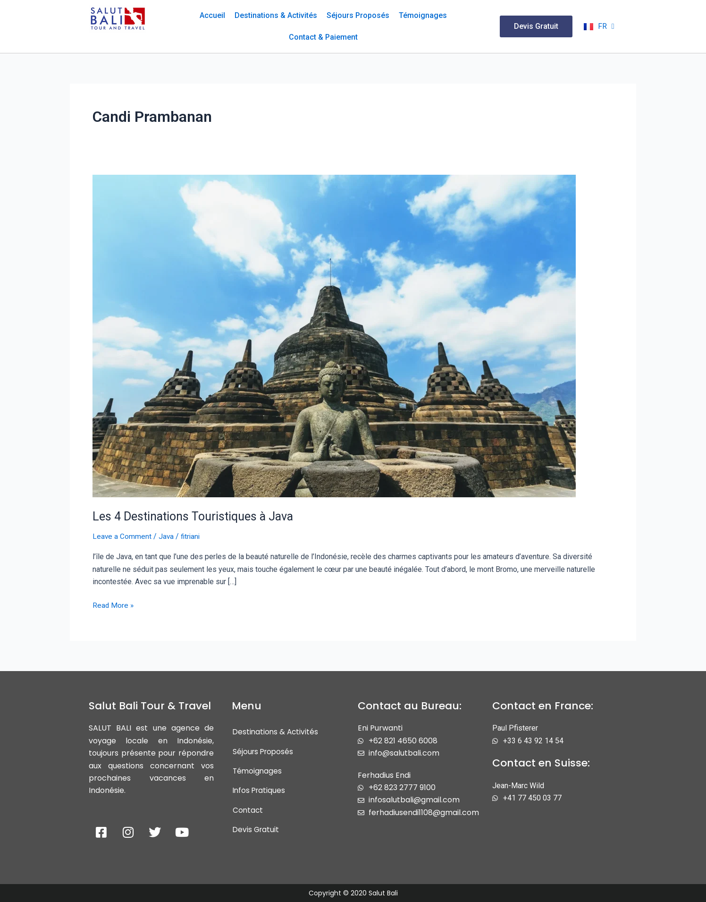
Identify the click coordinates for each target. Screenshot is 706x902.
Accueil (212, 15)
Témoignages (423, 15)
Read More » (113, 604)
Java (167, 536)
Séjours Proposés (358, 15)
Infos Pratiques (260, 791)
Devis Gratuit (257, 830)
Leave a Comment (122, 536)
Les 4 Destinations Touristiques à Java (196, 516)
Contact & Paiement (323, 37)
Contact (248, 811)
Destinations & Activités (276, 15)
